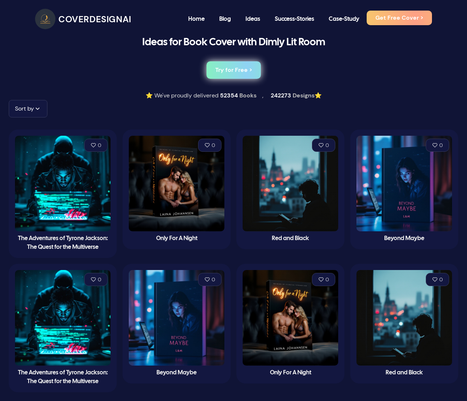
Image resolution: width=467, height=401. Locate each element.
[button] (28, 108)
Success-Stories (294, 19)
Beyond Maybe (404, 238)
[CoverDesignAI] (83, 19)
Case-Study (344, 19)
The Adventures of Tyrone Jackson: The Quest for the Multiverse (63, 243)
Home (196, 19)
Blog (225, 19)
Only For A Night (176, 238)
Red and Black (290, 238)
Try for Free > (233, 70)
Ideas (253, 19)
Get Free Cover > (399, 18)
